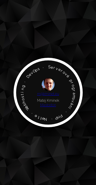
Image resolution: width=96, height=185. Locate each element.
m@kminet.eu (48, 94)
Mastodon (48, 105)
